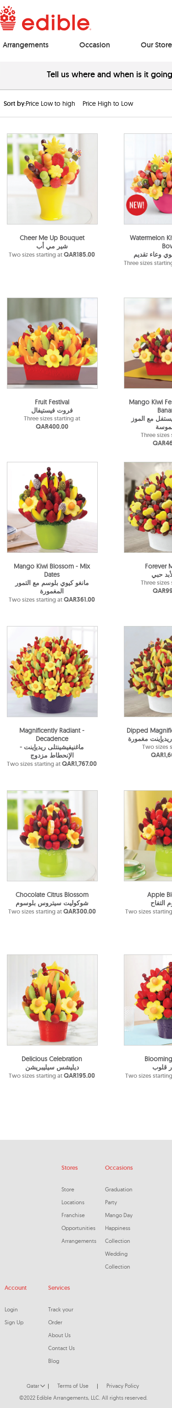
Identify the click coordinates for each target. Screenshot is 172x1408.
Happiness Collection (117, 1234)
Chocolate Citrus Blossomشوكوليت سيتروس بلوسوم (52, 899)
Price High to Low (108, 103)
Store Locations (72, 1196)
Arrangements (26, 45)
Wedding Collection (117, 1260)
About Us (59, 1335)
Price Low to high (50, 103)
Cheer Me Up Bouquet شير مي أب (52, 242)
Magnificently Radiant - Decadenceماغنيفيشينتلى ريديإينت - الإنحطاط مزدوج (51, 742)
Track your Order (60, 1316)
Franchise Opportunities (78, 1221)
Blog (53, 1360)
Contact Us (61, 1348)
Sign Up (14, 1322)
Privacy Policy (122, 1385)
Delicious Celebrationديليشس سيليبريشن (52, 1063)
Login (11, 1309)
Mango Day (119, 1215)
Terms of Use (73, 1385)
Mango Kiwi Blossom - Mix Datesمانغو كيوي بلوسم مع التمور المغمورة (52, 578)
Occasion (94, 45)
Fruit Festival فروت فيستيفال (52, 406)
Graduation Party (119, 1196)
